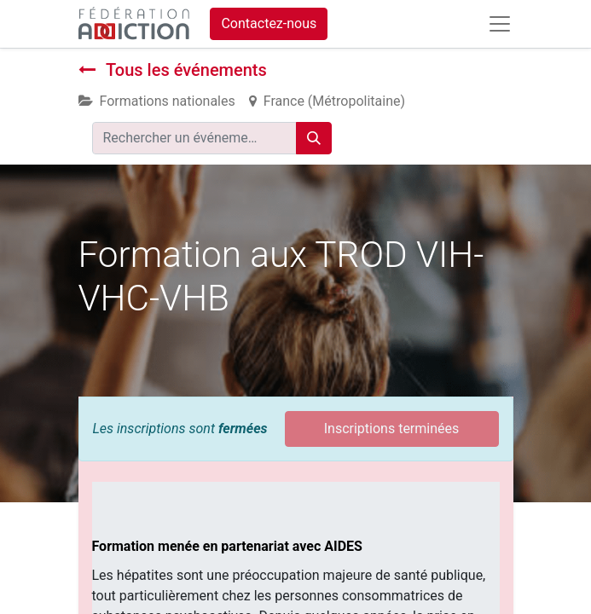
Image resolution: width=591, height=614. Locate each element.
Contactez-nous (268, 23)
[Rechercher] (314, 138)
